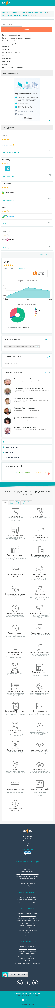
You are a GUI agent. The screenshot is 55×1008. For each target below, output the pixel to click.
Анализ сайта (27, 866)
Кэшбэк (5, 64)
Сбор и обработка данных (12, 67)
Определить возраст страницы (27, 918)
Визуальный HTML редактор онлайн (27, 956)
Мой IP (27, 961)
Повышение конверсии (11, 53)
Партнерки (6, 58)
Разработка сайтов (9, 41)
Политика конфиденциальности (27, 996)
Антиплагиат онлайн (27, 871)
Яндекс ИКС (27, 928)
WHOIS (27, 932)
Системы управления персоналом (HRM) (17, 15)
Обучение (5, 55)
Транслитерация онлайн (27, 953)
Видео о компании (10, 447)
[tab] (11, 502)
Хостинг (5, 50)
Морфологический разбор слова (27, 886)
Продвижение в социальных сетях (16, 38)
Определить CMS (27, 935)
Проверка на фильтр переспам (27, 899)
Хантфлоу (6, 160)
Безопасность (7, 61)
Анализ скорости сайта (27, 883)
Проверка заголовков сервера (27, 881)
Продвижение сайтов (10, 35)
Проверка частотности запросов (27, 913)
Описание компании (11, 442)
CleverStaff (6, 183)
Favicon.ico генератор (27, 958)
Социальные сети (10, 452)
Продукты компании (11, 457)
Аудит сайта (27, 869)
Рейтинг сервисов (18, 13)
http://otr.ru (23, 268)
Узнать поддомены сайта (27, 925)
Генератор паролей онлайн (27, 949)
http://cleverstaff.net (9, 200)
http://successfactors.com (11, 152)
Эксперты (27, 838)
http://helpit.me (7, 248)
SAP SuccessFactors (10, 136)
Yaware (5, 207)
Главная (5, 13)
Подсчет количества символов (27, 951)
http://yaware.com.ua (9, 224)
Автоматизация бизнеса (37, 13)
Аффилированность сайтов (27, 897)
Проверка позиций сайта (27, 916)
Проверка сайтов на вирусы (27, 902)
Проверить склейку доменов (27, 930)
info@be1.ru (27, 1000)
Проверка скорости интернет (27, 946)
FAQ (27, 843)
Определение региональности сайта (27, 920)
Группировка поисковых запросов (27, 876)
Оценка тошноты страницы (27, 878)
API (27, 845)
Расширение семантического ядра (28, 874)
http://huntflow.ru (8, 176)
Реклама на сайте (27, 1005)
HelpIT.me (6, 231)
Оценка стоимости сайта (27, 923)
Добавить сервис (44, 255)
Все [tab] (5, 503)
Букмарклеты (27, 841)
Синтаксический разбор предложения (27, 963)
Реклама (5, 47)
